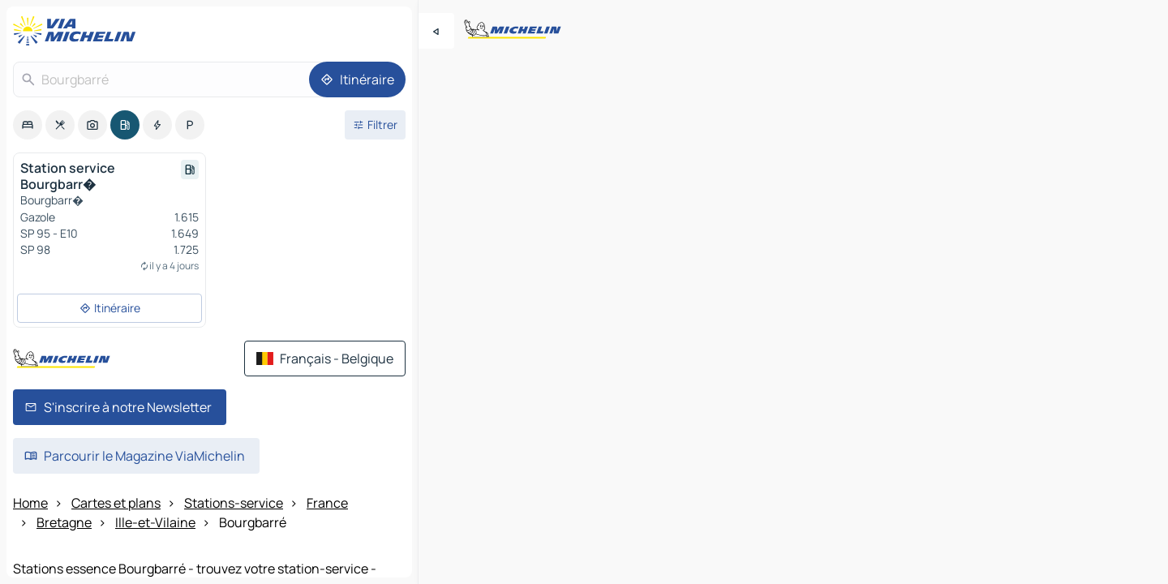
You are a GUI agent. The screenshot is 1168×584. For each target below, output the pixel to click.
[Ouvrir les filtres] (375, 125)
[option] (27, 125)
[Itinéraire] (357, 79)
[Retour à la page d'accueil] (78, 31)
